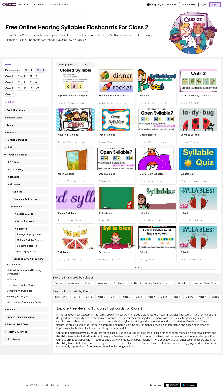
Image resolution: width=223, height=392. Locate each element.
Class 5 (34, 76)
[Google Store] (189, 385)
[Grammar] (103, 283)
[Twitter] (47, 385)
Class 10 (22, 88)
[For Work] (23, 4)
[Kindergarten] (61, 297)
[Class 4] (114, 297)
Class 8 (34, 82)
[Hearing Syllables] (67, 64)
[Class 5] (126, 297)
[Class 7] (151, 297)
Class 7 (21, 82)
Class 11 (35, 88)
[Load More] (136, 267)
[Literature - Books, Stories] (205, 283)
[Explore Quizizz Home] (9, 4)
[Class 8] (164, 297)
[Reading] (88, 283)
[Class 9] (176, 297)
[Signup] (215, 4)
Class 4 (21, 76)
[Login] (203, 4)
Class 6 (9, 82)
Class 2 (40, 70)
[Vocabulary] (73, 283)
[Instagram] (57, 385)
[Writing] (58, 283)
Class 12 (9, 94)
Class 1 (28, 70)
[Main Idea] (183, 283)
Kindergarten (12, 70)
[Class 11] (202, 297)
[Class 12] (215, 297)
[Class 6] (139, 297)
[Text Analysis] (119, 283)
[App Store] (172, 385)
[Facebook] (52, 385)
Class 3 (9, 76)
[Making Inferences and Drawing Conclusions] (152, 283)
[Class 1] (76, 297)
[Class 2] (88, 64)
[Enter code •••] (188, 4)
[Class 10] (189, 297)
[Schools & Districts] (60, 4)
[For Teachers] (39, 4)
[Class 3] (101, 297)
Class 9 (9, 88)
